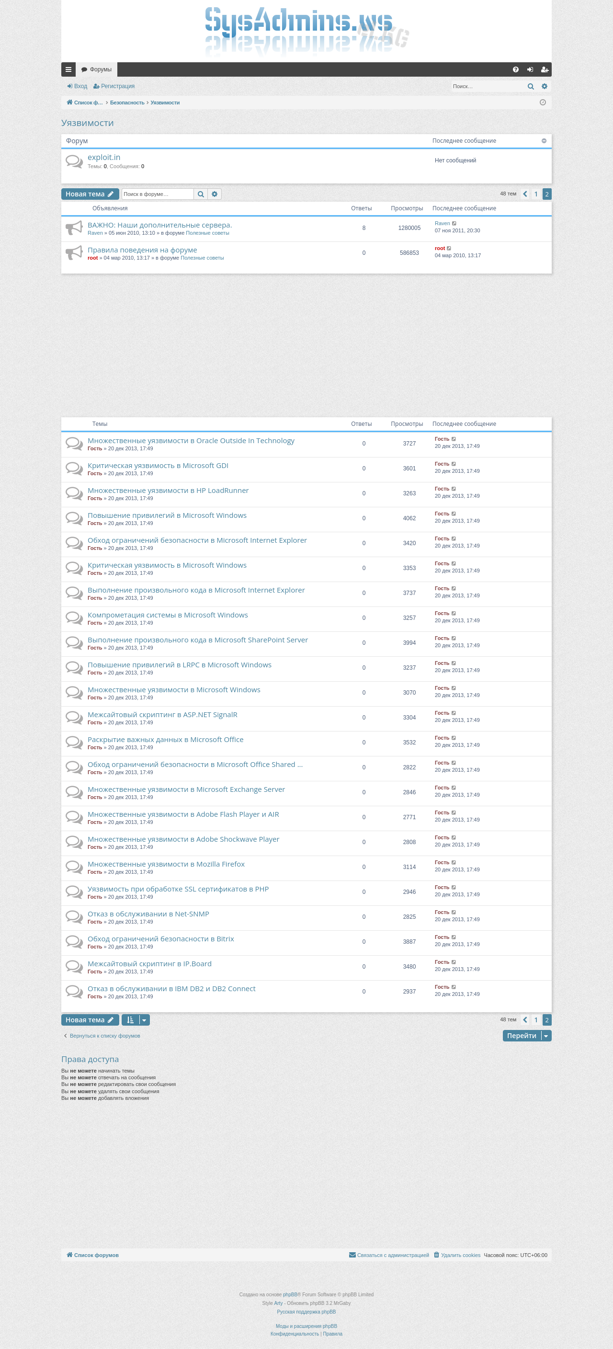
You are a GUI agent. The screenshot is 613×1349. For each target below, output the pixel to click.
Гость (95, 448)
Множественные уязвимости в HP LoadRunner (168, 490)
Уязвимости (87, 122)
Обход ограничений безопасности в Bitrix (161, 938)
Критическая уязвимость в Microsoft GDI (158, 465)
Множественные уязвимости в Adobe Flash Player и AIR (183, 814)
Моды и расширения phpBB (306, 1326)
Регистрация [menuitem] (546, 71)
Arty (278, 1303)
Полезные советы (207, 233)
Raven (95, 233)
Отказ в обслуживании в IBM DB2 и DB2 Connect (172, 988)
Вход (80, 86)
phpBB (290, 1294)
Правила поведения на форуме (142, 249)
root (93, 258)
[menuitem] (516, 69)
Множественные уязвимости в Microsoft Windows (174, 689)
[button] (525, 194)
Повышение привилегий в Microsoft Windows (167, 515)
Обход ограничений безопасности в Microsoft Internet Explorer (197, 540)
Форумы (101, 69)
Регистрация (118, 86)
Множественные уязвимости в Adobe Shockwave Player (184, 839)
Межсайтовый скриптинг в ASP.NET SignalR (163, 714)
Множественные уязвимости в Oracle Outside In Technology (191, 440)
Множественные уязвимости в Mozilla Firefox (166, 864)
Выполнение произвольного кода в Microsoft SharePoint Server (198, 639)
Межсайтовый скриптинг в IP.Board (150, 963)
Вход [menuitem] (532, 71)
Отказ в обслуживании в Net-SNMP (148, 913)
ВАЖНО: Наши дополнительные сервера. (160, 224)
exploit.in (104, 157)
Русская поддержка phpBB (306, 1312)
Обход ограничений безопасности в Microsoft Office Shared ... (195, 764)
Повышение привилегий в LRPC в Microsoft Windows (180, 664)
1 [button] (536, 193)
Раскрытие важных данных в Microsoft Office (166, 739)
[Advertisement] (306, 345)
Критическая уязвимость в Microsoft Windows (167, 565)
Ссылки (70, 71)
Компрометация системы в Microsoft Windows (168, 614)
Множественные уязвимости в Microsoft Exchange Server (186, 789)
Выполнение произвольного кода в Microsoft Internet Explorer (196, 589)
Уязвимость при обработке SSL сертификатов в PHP (178, 888)
